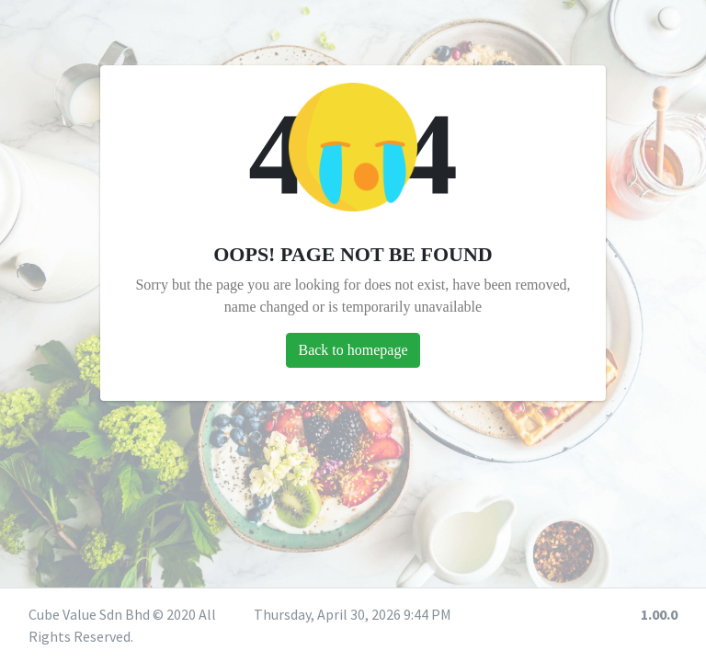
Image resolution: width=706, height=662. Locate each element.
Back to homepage (352, 350)
